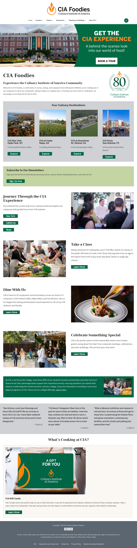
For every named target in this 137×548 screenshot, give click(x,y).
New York (10, 216)
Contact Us (65, 544)
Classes (48, 20)
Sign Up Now (15, 181)
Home (30, 20)
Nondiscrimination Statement (94, 544)
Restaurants (60, 20)
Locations (38, 20)
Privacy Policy (76, 544)
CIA (35, 544)
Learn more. (61, 390)
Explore (14, 154)
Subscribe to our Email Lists (48, 544)
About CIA (92, 20)
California (11, 223)
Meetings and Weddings (76, 20)
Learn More (79, 267)
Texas (8, 229)
